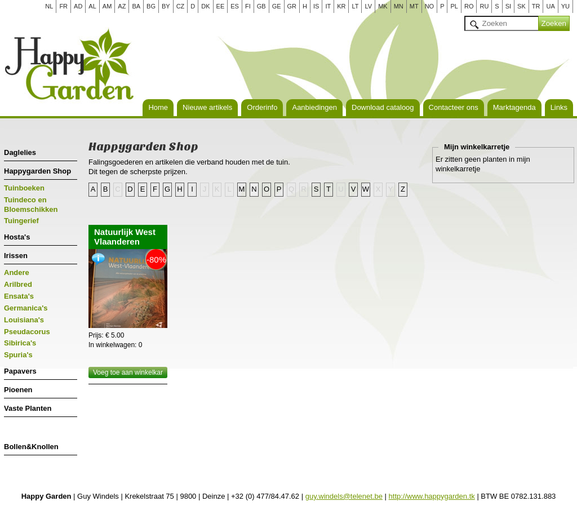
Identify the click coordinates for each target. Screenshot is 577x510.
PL (454, 6)
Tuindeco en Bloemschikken (30, 205)
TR (536, 6)
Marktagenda (514, 107)
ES (234, 6)
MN (398, 6)
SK (521, 6)
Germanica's (26, 308)
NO (429, 6)
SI (508, 6)
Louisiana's (24, 320)
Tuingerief (21, 220)
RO (469, 6)
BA (136, 6)
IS (316, 6)
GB (261, 6)
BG (151, 6)
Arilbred (18, 284)
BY (166, 6)
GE (276, 6)
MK (383, 6)
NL (49, 6)
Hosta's (17, 237)
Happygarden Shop (37, 171)
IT (328, 6)
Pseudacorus (27, 331)
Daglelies (20, 152)
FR (63, 6)
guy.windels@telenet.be (344, 496)
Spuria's (18, 355)
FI (248, 6)
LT (355, 6)
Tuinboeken (24, 188)
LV (368, 6)
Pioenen (18, 389)
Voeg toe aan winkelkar (128, 372)
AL (92, 6)
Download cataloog (383, 107)
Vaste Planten (28, 408)
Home (158, 107)
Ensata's (19, 296)
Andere (16, 272)
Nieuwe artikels (207, 107)
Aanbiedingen (314, 107)
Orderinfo (262, 107)
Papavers (20, 371)
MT (414, 6)
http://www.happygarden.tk (432, 496)
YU (565, 6)
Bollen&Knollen (31, 446)
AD (78, 6)
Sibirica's (20, 343)
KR (341, 6)
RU (484, 6)
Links (559, 107)
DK (205, 6)
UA (550, 6)
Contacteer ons (453, 107)
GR (292, 6)
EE (220, 6)
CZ (180, 6)
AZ (122, 6)
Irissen (16, 255)
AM (107, 6)
